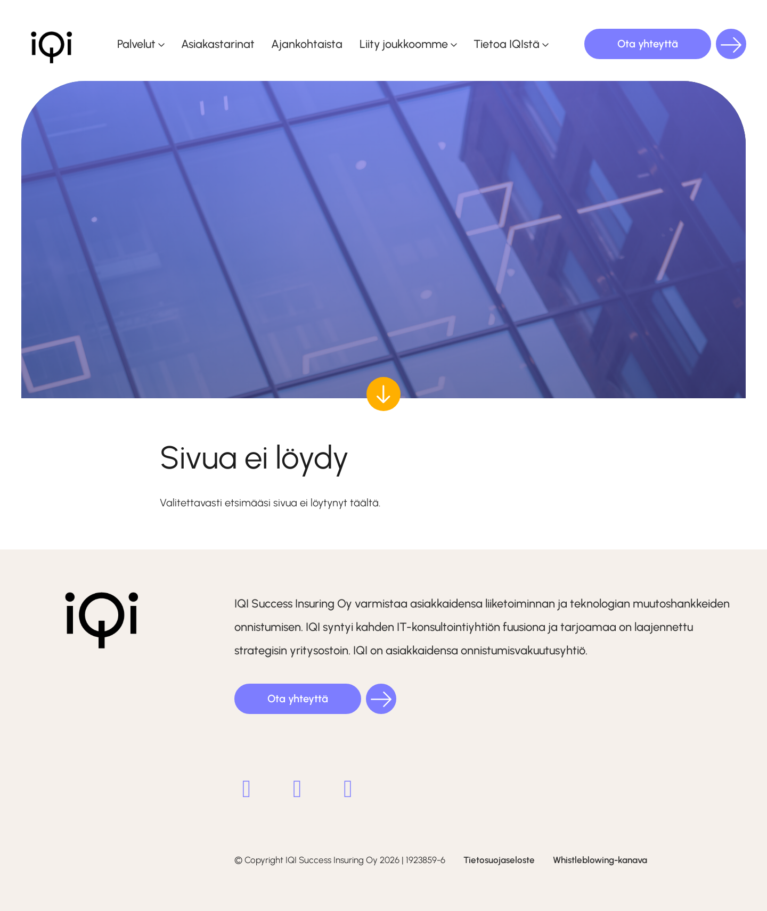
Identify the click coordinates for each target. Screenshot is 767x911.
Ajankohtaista (306, 44)
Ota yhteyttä (647, 43)
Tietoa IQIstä (507, 44)
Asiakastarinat (218, 44)
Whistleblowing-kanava (600, 860)
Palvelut (136, 44)
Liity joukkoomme (404, 44)
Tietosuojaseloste (499, 860)
